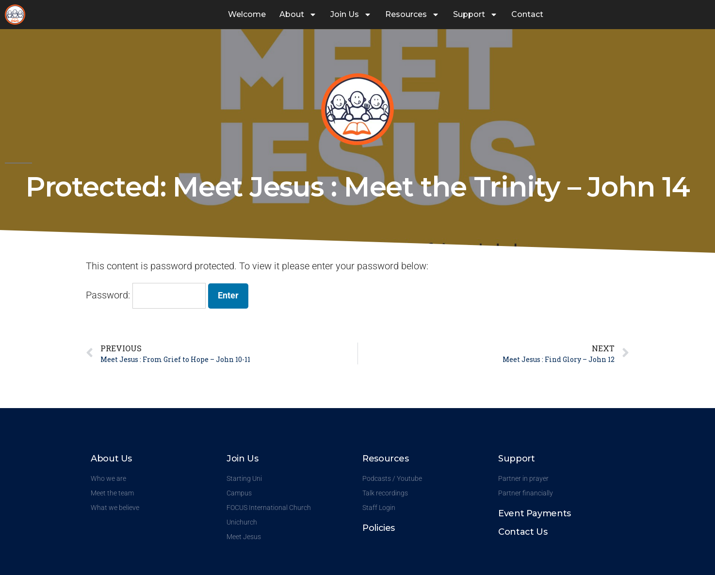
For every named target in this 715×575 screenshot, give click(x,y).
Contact (527, 14)
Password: (146, 295)
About (298, 14)
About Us (111, 458)
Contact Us (522, 531)
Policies (378, 528)
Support (475, 14)
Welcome (247, 14)
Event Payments (534, 513)
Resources (412, 14)
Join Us (351, 14)
